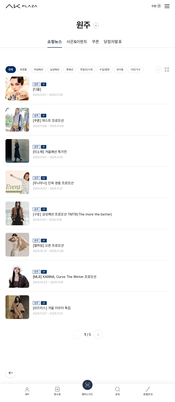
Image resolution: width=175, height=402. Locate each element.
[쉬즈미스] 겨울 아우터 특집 (52, 308)
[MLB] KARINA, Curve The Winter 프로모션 (64, 277)
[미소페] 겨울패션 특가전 (50, 152)
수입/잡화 (105, 69)
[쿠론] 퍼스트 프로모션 (48, 121)
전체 (10, 69)
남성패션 (54, 69)
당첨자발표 (113, 41)
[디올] (37, 89)
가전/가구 (136, 69)
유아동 (120, 69)
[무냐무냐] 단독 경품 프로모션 (53, 183)
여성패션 (38, 69)
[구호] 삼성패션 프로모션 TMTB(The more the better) (72, 214)
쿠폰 (95, 41)
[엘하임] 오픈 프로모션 (48, 246)
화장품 (23, 69)
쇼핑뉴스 (54, 41)
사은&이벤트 (77, 41)
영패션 (69, 69)
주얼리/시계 (86, 69)
